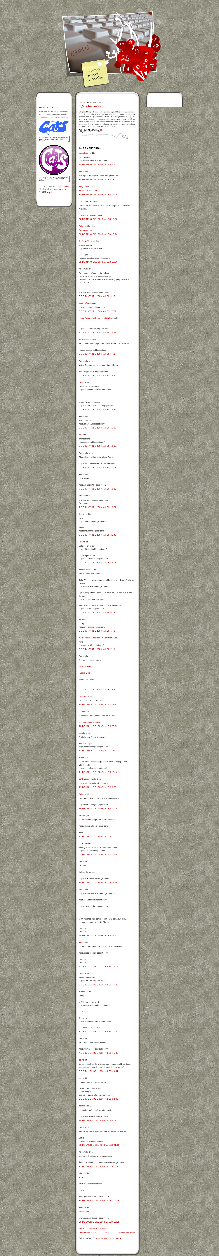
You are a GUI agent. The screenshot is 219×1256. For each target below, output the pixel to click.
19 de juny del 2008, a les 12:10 (98, 808)
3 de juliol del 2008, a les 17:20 (98, 1031)
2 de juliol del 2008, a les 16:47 (98, 985)
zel (80, 1060)
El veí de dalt (84, 569)
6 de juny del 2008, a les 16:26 (97, 409)
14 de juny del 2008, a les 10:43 (98, 772)
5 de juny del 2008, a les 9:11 (97, 354)
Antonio (82, 889)
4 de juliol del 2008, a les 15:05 (98, 1053)
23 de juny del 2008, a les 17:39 (98, 854)
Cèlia (81, 382)
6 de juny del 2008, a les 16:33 (97, 428)
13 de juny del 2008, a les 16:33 (98, 751)
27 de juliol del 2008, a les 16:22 (99, 1166)
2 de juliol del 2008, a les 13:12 (98, 966)
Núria (81, 435)
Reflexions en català (88, 190)
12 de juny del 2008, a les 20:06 (98, 726)
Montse (82, 991)
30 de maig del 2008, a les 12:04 (98, 194)
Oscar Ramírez (85, 201)
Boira (81, 794)
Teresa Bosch (85, 339)
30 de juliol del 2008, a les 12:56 (99, 1200)
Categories (96, 132)
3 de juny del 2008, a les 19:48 (97, 332)
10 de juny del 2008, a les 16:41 (98, 704)
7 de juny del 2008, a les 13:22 (97, 507)
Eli (80, 619)
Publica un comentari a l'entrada (93, 1228)
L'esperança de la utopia (89, 722)
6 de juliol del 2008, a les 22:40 (98, 1099)
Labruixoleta (85, 666)
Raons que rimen (86, 230)
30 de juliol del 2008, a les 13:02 (99, 1222)
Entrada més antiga (126, 1233)
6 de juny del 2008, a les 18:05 (97, 446)
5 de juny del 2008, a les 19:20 (97, 375)
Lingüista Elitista (87, 679)
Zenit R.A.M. (84, 303)
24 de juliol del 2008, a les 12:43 (99, 1120)
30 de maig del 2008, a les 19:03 (98, 219)
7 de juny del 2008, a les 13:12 (97, 489)
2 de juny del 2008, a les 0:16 (97, 296)
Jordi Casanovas (86, 779)
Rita (80, 542)
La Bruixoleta (84, 157)
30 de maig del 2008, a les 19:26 (98, 234)
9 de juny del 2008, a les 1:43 (97, 631)
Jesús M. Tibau (85, 241)
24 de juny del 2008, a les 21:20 (98, 882)
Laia (81, 733)
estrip (81, 711)
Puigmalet (83, 186)
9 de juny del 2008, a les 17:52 (97, 690)
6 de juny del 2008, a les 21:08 (97, 467)
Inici (107, 1233)
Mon (81, 757)
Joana (81, 514)
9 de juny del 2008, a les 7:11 (97, 649)
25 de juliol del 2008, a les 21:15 (99, 1145)
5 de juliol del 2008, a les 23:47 (98, 1071)
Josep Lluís (85, 673)
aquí (49, 192)
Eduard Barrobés (62, 186)
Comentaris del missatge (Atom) (106, 1238)
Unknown (83, 696)
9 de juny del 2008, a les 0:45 (97, 612)
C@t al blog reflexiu (91, 106)
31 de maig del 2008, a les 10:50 (98, 262)
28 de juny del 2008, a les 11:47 (98, 935)
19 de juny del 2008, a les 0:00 (97, 787)
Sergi (81, 1127)
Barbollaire (83, 153)
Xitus (81, 1173)
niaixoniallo (84, 843)
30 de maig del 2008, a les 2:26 (97, 164)
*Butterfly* (83, 815)
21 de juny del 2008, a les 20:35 (98, 836)
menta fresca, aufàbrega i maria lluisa (95, 318)
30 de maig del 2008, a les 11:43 (98, 179)
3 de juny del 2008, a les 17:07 (97, 311)
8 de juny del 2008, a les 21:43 (97, 535)
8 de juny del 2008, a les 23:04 (97, 563)
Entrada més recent (87, 1233)
